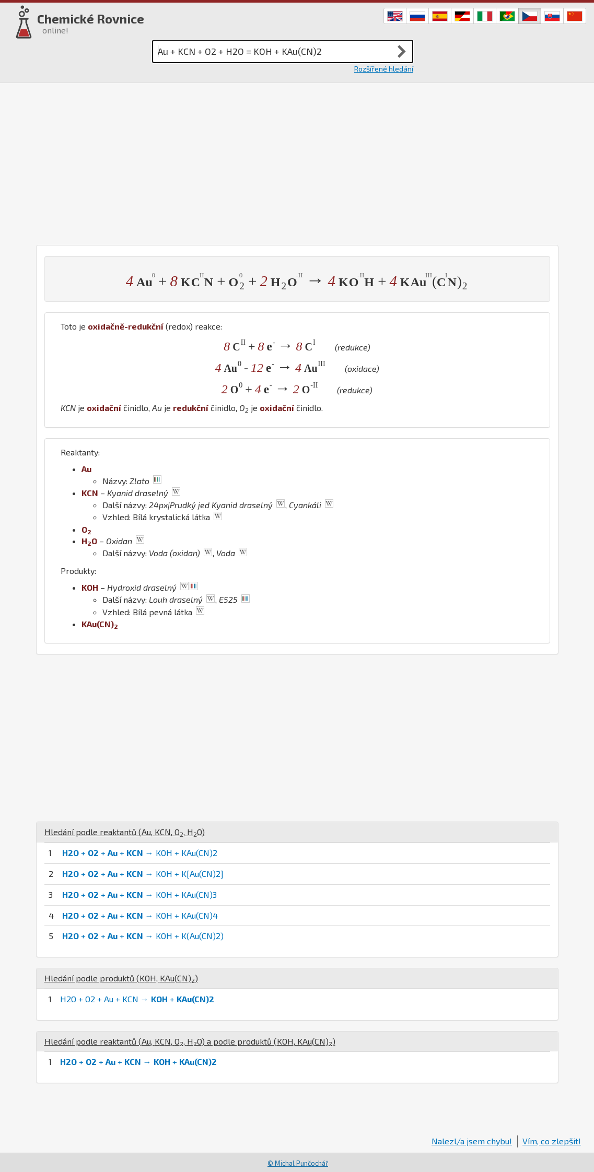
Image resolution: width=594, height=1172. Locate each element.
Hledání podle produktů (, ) (121, 978)
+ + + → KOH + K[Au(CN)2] (143, 873)
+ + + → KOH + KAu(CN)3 (139, 894)
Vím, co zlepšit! (551, 1141)
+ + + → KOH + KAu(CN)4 (140, 915)
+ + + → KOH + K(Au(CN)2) (143, 936)
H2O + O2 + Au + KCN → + (137, 999)
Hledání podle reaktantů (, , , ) (124, 832)
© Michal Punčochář (297, 1163)
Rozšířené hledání (383, 68)
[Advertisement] (297, 161)
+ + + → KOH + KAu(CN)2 (139, 853)
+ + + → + (138, 1061)
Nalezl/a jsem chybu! (472, 1141)
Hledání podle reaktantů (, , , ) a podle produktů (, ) (189, 1041)
